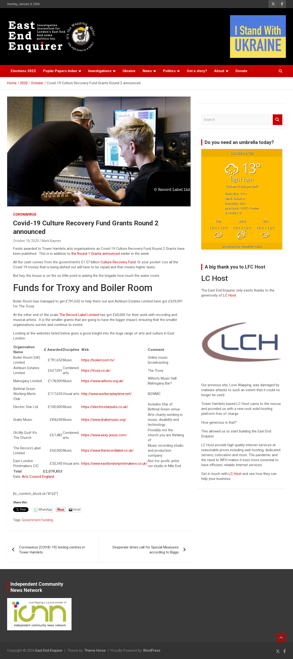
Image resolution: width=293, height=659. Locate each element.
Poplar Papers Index (60, 71)
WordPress (151, 650)
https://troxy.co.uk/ (95, 370)
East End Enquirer (48, 650)
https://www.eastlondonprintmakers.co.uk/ (114, 463)
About (219, 71)
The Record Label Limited (79, 315)
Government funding (37, 520)
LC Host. (230, 295)
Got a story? (197, 71)
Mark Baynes (51, 241)
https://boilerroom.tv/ (98, 360)
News (147, 71)
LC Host (235, 474)
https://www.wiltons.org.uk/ (102, 381)
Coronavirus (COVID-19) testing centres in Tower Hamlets (52, 549)
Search (277, 119)
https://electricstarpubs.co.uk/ (104, 407)
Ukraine (129, 71)
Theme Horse (95, 650)
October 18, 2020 (26, 241)
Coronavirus (24, 214)
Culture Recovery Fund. (118, 262)
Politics (169, 71)
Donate (241, 71)
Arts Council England (38, 476)
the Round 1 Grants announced (95, 253)
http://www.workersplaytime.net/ (106, 394)
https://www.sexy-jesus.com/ (104, 435)
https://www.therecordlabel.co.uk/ (107, 450)
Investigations (99, 71)
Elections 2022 (23, 71)
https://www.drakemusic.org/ (103, 420)
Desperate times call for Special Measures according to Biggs (146, 549)
